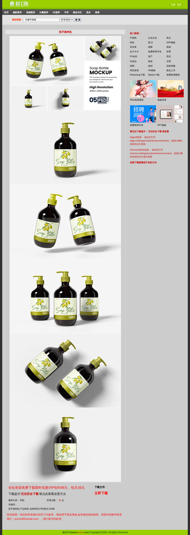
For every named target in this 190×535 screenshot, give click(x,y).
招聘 (132, 66)
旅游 (150, 61)
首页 (6, 12)
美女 (168, 38)
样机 (132, 42)
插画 (168, 47)
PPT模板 (162, 125)
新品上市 (170, 70)
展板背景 (162, 100)
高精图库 (30, 12)
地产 (150, 56)
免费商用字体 (154, 51)
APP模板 (170, 42)
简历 (168, 56)
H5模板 (151, 70)
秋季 (168, 51)
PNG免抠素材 (137, 100)
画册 (150, 47)
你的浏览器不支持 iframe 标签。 (127, 30)
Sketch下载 (153, 75)
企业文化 (152, 38)
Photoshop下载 (137, 75)
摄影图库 (17, 12)
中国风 (133, 38)
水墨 (168, 61)
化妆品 (133, 61)
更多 (88, 12)
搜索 (97, 12)
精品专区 (77, 12)
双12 (150, 42)
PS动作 (133, 56)
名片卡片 (134, 51)
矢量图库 (43, 12)
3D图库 (56, 12)
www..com (80, 532)
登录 (179, 4)
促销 (150, 66)
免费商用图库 (173, 75)
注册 (173, 4)
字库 (66, 12)
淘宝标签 (134, 70)
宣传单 (133, 47)
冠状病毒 (170, 66)
